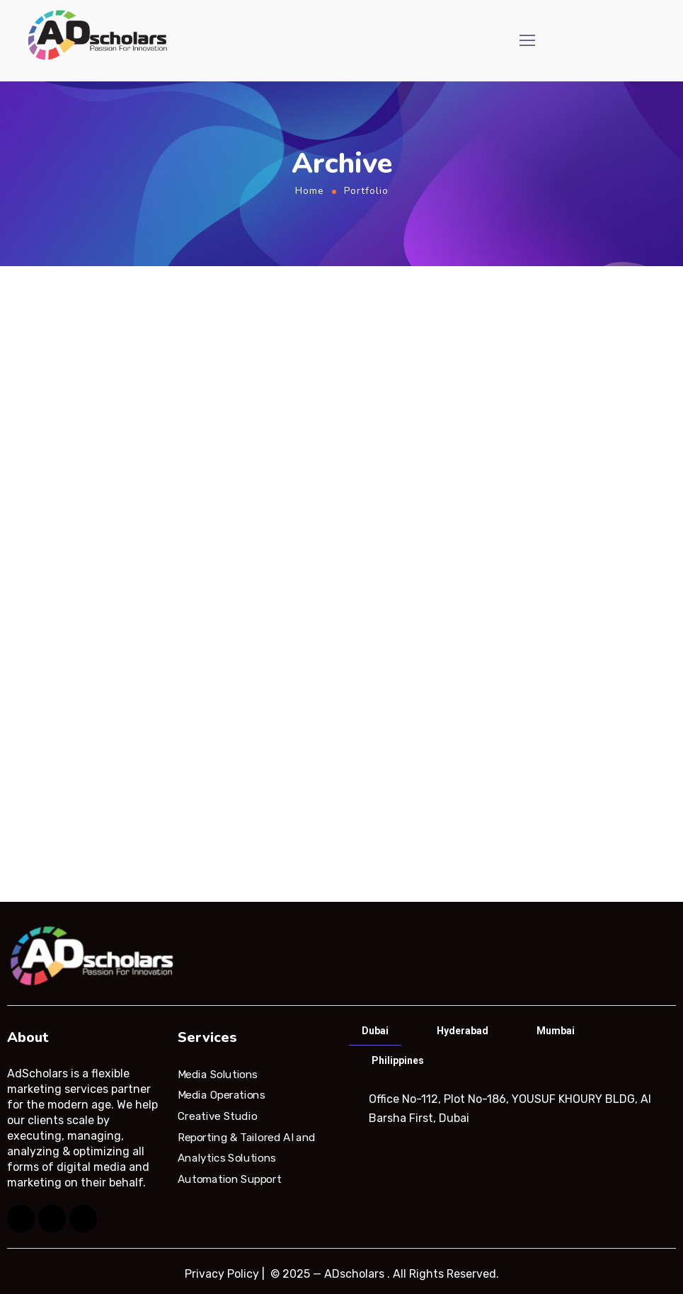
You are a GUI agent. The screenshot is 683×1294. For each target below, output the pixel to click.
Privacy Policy (222, 1274)
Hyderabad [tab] (462, 1030)
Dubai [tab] (375, 1030)
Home (309, 190)
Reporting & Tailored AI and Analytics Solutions (247, 1147)
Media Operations (221, 1095)
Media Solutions (218, 1073)
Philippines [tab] (398, 1060)
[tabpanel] (511, 1108)
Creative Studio (217, 1116)
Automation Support (229, 1179)
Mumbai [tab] (555, 1030)
